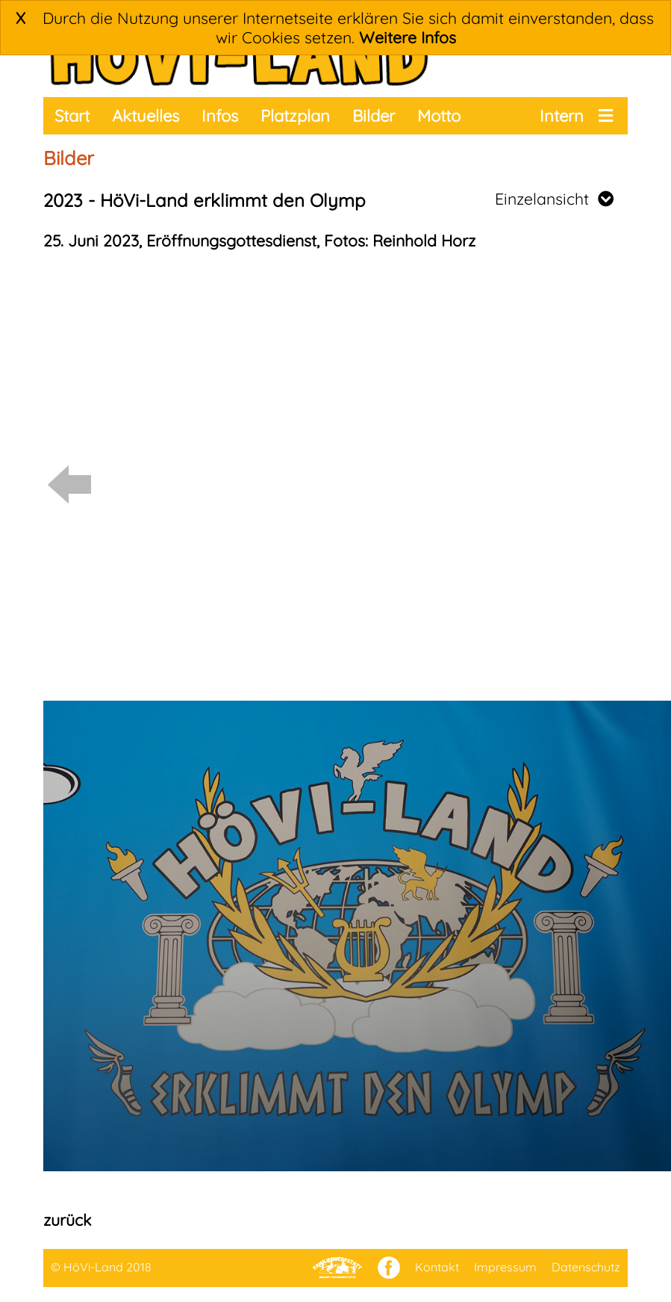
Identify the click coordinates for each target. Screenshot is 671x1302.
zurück (67, 1220)
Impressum (505, 1266)
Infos (220, 115)
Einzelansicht (554, 198)
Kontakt (437, 1266)
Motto (439, 115)
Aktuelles (145, 115)
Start (72, 115)
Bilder (373, 115)
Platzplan (295, 115)
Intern (562, 115)
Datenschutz (586, 1266)
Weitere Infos (407, 37)
